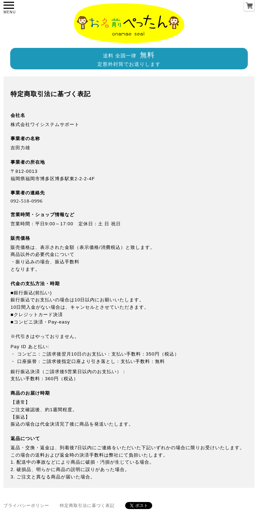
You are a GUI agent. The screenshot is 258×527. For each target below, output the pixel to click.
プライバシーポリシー (26, 505)
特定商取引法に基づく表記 (87, 505)
